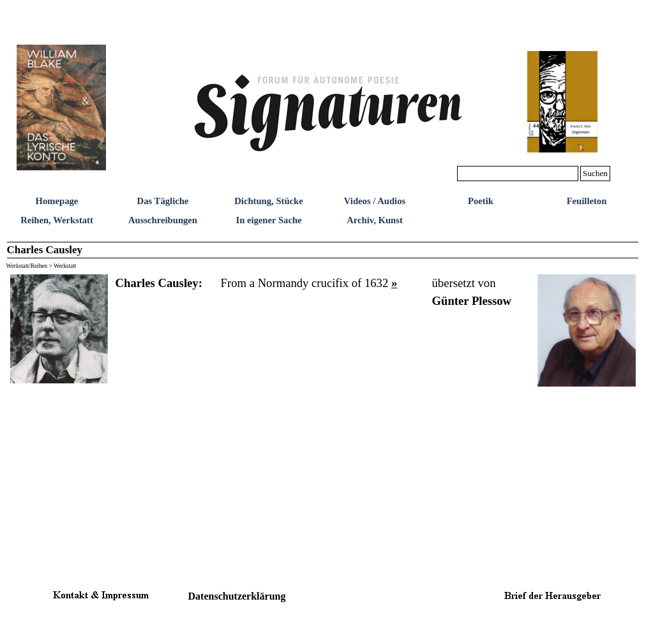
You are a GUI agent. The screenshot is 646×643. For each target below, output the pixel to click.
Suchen (595, 173)
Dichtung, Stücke (268, 201)
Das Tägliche (163, 201)
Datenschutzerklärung (237, 596)
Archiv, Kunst (375, 220)
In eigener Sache (268, 220)
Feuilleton (587, 201)
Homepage (57, 201)
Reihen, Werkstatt (56, 220)
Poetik (480, 201)
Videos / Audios (374, 201)
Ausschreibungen (162, 220)
